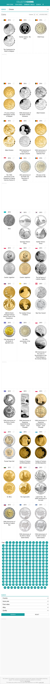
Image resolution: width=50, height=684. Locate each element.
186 (17, 581)
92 (30, 560)
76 (23, 557)
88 (16, 560)
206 (37, 584)
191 (33, 581)
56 (3, 554)
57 (6, 554)
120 (30, 566)
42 (3, 551)
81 (40, 557)
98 (3, 563)
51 (33, 551)
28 (3, 548)
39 (40, 548)
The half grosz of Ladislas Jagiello (41, 278)
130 (17, 569)
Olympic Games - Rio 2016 (25, 37)
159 (20, 575)
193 (40, 581)
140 (3, 572)
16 (10, 545)
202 (23, 584)
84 (3, 560)
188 (23, 581)
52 (36, 551)
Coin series (18, 4)
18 (16, 545)
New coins (10, 4)
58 (10, 554)
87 (13, 560)
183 (7, 581)
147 (27, 572)
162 (30, 575)
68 (43, 554)
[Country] (25, 598)
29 (6, 548)
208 (43, 584)
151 (40, 572)
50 (30, 551)
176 (30, 578)
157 (13, 575)
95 (40, 560)
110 (43, 563)
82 (43, 557)
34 (23, 548)
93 (33, 560)
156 (10, 575)
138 (43, 569)
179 (40, 578)
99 (6, 563)
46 (16, 551)
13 (47, 542)
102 (17, 563)
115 (13, 566)
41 (46, 548)
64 (30, 554)
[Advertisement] (25, 67)
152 (43, 572)
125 (47, 566)
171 (13, 578)
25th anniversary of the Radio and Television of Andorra (24, 177)
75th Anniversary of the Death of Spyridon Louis (9, 341)
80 (36, 557)
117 (20, 566)
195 (47, 581)
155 (7, 575)
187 (20, 581)
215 (22, 587)
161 (27, 575)
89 (20, 560)
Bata (9, 228)
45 (13, 551)
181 (47, 578)
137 (40, 569)
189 (27, 581)
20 (23, 545)
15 (6, 545)
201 (20, 584)
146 (23, 572)
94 (36, 560)
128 (10, 569)
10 (37, 542)
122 (37, 566)
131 (20, 569)
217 (28, 587)
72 (10, 557)
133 (27, 569)
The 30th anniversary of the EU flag (25, 341)
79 (33, 557)
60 (16, 554)
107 (33, 563)
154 (3, 575)
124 (43, 566)
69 (46, 554)
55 (46, 551)
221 (42, 587)
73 (13, 557)
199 (13, 584)
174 (23, 578)
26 (43, 545)
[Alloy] (25, 607)
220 (38, 587)
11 (40, 542)
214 (18, 587)
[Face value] (25, 604)
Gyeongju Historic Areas (25, 242)
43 (6, 551)
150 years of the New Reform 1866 (41, 175)
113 (7, 566)
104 (23, 563)
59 (13, 554)
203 (27, 584)
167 (47, 575)
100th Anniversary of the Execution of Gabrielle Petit (41, 151)
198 (10, 584)
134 (30, 569)
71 (6, 557)
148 (30, 572)
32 (16, 548)
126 (3, 569)
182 (3, 581)
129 (13, 569)
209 (47, 584)
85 (6, 560)
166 (43, 575)
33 (20, 548)
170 (10, 578)
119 (27, 566)
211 (8, 587)
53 (40, 551)
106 (30, 563)
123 (40, 566)
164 (37, 575)
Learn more (41, 682)
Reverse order (43, 14)
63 (26, 554)
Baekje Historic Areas (40, 242)
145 (20, 572)
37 (33, 548)
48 (23, 551)
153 (47, 572)
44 (10, 551)
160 (23, 575)
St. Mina (9, 497)
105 (27, 563)
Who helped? (27, 681)
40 (43, 548)
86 (10, 560)
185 (13, 581)
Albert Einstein (41, 113)
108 (37, 563)
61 (20, 554)
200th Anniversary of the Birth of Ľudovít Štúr (9, 523)
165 (40, 575)
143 (13, 572)
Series (3, 9)
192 (37, 581)
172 (17, 578)
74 (16, 557)
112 (3, 566)
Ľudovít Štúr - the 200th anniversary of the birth (41, 498)
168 (3, 578)
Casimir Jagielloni (9, 277)
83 (46, 557)
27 (46, 545)
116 (17, 566)
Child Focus (40, 37)
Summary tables (29, 4)
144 (17, 572)
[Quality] (25, 610)
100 (10, 563)
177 (33, 578)
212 (12, 587)
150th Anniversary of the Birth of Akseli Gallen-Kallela (25, 535)
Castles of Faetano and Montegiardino (25, 462)
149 (33, 572)
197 (7, 584)
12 (43, 542)
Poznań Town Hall (9, 461)
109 (40, 563)
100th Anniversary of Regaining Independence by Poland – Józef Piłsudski (25, 424)
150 (37, 572)
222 (45, 587)
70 (3, 557)
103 (20, 563)
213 (15, 587)
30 (10, 548)
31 (13, 548)
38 (36, 548)
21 (26, 545)
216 (25, 587)
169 (7, 578)
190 (30, 581)
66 (36, 554)
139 (47, 569)
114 (10, 566)
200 (17, 584)
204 (30, 584)
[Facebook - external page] (43, 5)
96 (43, 560)
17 (13, 545)
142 (10, 572)
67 (40, 554)
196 (3, 584)
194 (43, 581)
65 (33, 554)
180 (43, 578)
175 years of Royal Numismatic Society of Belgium (9, 114)
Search (38, 4)
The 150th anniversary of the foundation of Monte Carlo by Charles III (9, 177)
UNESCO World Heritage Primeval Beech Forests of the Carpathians (9, 315)
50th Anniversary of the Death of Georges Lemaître (25, 151)
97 (46, 560)
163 (33, 575)
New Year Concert (41, 313)
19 (20, 545)
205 (33, 584)
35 (26, 548)
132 (23, 569)
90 (23, 560)
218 (32, 587)
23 (33, 545)
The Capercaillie (25, 497)
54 (43, 551)
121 (33, 566)
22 (30, 545)
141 (7, 572)
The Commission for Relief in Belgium (9, 50)
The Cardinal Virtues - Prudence (25, 314)
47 (20, 551)
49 (26, 551)
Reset (37, 614)
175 (27, 578)
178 (37, 578)
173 (20, 578)
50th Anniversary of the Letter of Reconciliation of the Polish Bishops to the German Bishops (41, 355)
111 (47, 563)
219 (35, 587)
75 (20, 557)
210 (5, 587)
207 (40, 584)
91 (26, 560)
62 (23, 554)
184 (10, 581)
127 (7, 569)
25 (40, 545)
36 (30, 548)
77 (26, 557)
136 (37, 569)
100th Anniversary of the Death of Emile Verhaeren (25, 114)
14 (3, 545)
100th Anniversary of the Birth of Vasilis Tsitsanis (9, 422)
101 (13, 563)
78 (30, 557)
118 (23, 566)
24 (36, 545)
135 (33, 569)
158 (17, 575)
